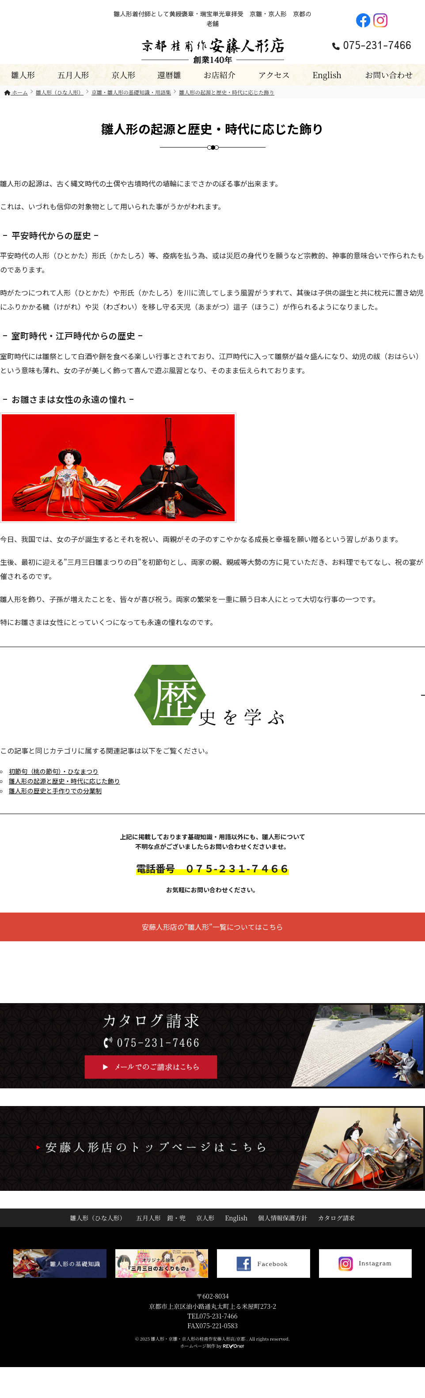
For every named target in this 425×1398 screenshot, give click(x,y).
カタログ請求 (336, 1217)
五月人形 (73, 74)
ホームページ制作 (198, 1345)
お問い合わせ (389, 74)
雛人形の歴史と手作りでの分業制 (55, 790)
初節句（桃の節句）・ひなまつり (54, 771)
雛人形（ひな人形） (97, 1217)
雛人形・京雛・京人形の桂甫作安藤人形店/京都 (199, 1338)
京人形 (123, 74)
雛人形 (23, 74)
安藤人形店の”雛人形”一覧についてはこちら (212, 926)
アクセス (273, 74)
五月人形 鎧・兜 (161, 1217)
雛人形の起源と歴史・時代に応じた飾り (64, 781)
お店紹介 (219, 74)
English (327, 74)
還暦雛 (169, 74)
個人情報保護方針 (282, 1217)
